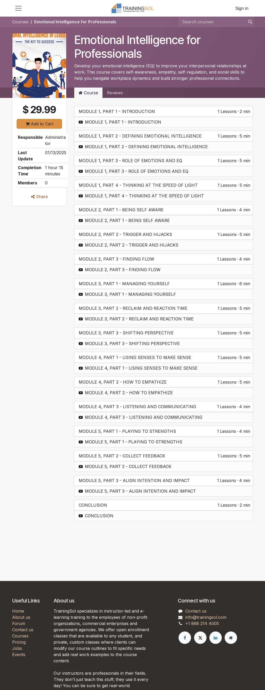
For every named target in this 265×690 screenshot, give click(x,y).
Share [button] (39, 196)
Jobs (17, 648)
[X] (200, 637)
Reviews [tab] (115, 92)
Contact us (22, 629)
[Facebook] (185, 637)
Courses (20, 21)
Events (18, 654)
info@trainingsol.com (205, 617)
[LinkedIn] (215, 637)
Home (18, 611)
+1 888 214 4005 (202, 623)
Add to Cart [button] (39, 123)
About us (21, 617)
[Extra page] (231, 637)
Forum (18, 623)
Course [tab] (88, 92)
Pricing (19, 642)
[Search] (249, 22)
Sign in (241, 8)
